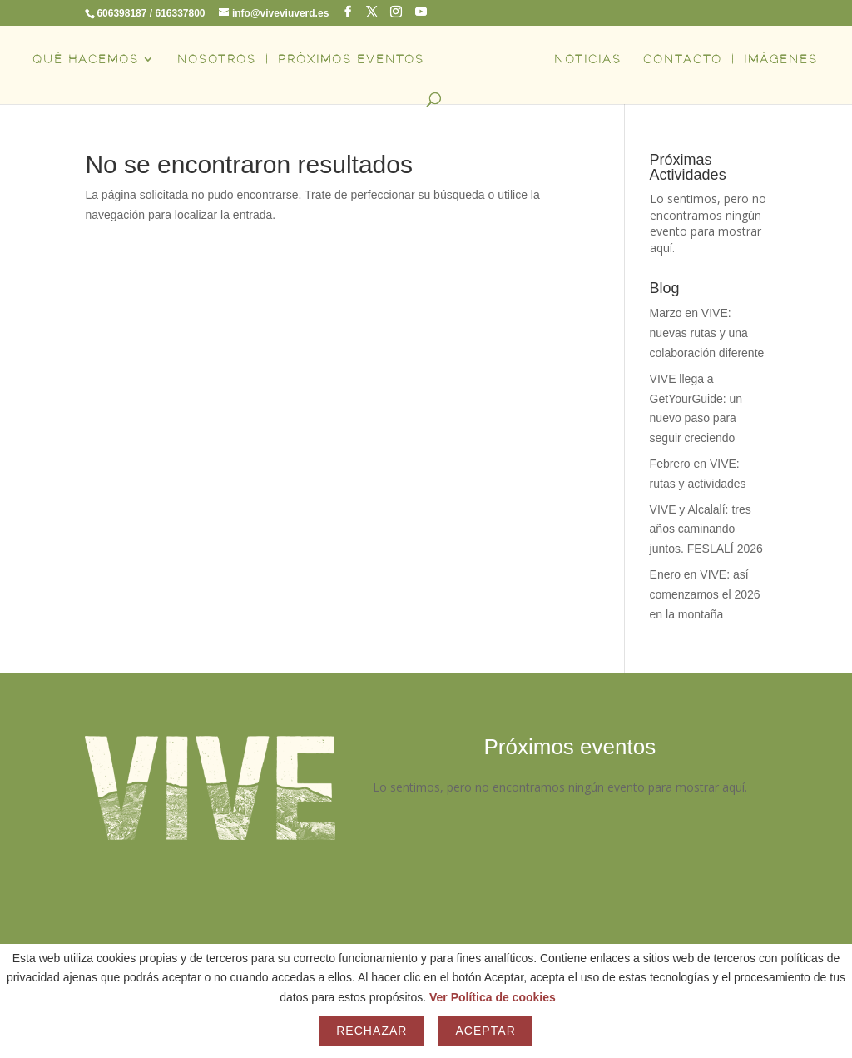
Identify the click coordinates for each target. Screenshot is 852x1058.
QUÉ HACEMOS (85, 59)
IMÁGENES (781, 59)
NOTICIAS (588, 59)
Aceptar (485, 1030)
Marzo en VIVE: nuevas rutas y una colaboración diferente (707, 333)
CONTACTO (682, 59)
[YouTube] (421, 12)
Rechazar (371, 1030)
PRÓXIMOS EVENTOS (351, 59)
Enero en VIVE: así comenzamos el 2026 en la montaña (705, 594)
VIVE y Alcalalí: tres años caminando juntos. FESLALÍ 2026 (706, 529)
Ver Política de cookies (492, 997)
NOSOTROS (216, 59)
